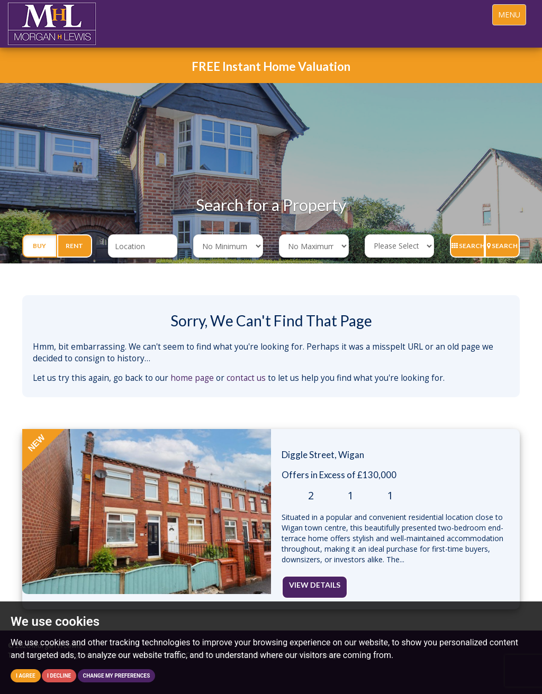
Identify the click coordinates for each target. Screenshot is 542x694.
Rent (74, 246)
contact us (246, 377)
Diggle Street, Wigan (323, 454)
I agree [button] (25, 676)
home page (192, 377)
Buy (39, 246)
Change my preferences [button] (116, 676)
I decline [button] (59, 676)
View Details (314, 584)
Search (468, 246)
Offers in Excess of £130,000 (339, 474)
